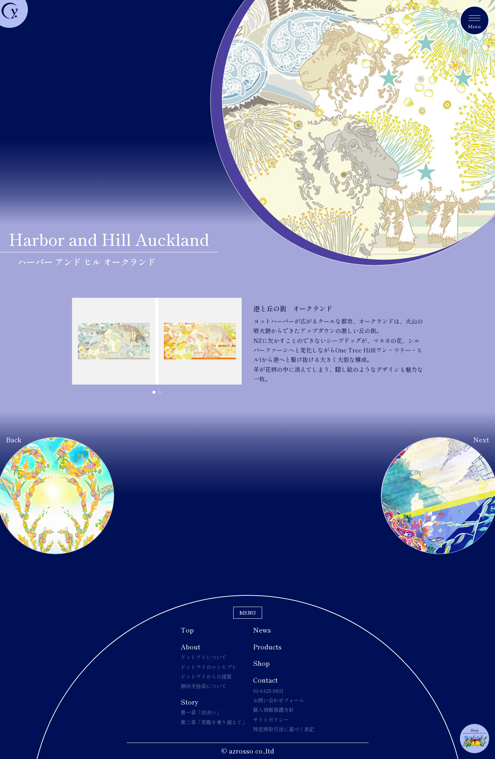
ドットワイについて (204, 657)
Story (190, 701)
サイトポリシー (271, 719)
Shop (261, 663)
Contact (265, 679)
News (262, 629)
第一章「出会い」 (201, 712)
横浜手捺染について (204, 686)
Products (267, 646)
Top (187, 629)
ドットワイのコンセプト (209, 667)
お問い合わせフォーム (278, 700)
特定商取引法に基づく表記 (283, 729)
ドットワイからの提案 (206, 676)
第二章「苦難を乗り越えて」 (214, 722)
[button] (153, 392)
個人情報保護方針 (273, 709)
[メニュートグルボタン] (474, 20)
